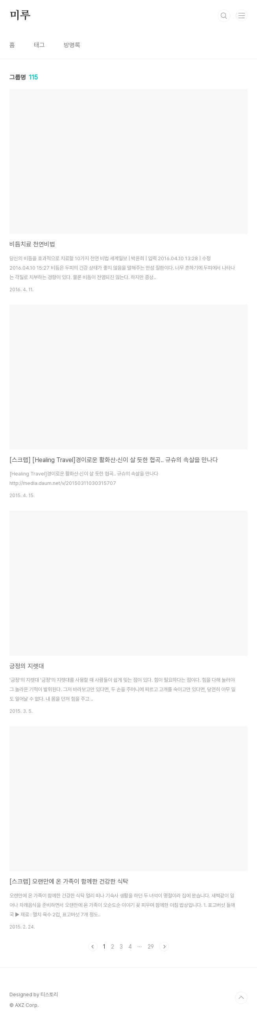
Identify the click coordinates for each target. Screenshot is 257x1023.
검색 (224, 16)
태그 (39, 45)
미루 (20, 15)
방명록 (72, 45)
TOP (241, 998)
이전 (93, 946)
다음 (164, 946)
